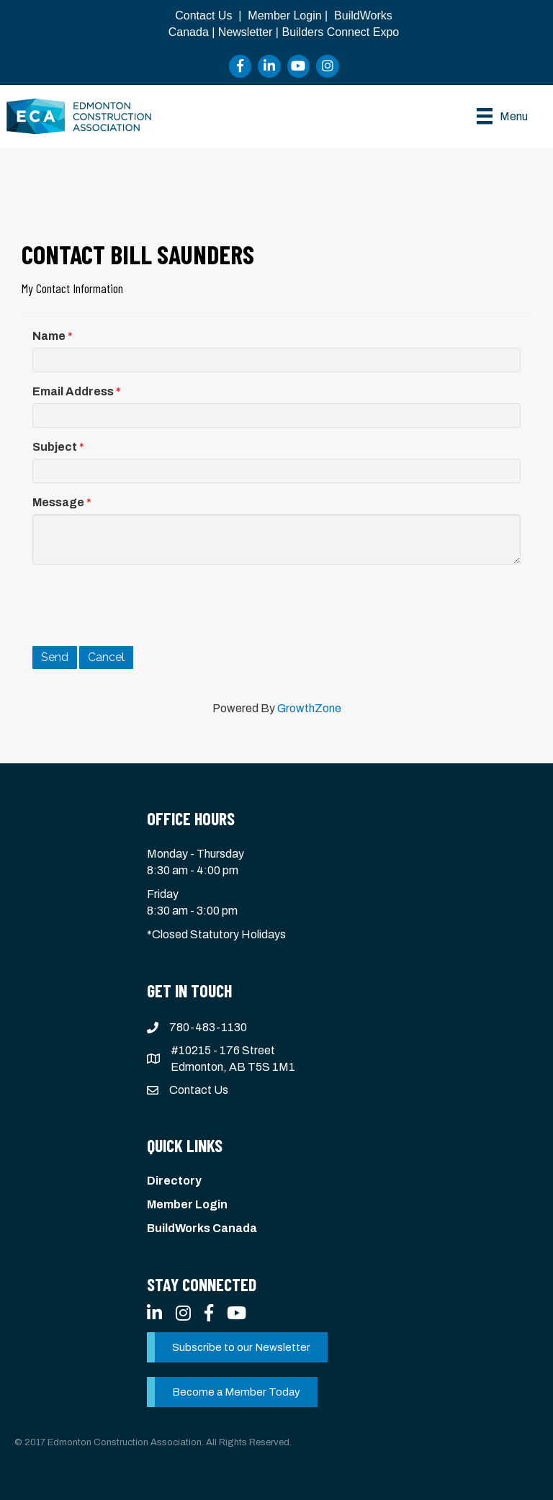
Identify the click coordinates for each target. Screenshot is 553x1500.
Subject (54, 447)
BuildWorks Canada (202, 1228)
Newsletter (245, 32)
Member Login (284, 15)
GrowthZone (309, 708)
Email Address (73, 391)
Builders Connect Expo (340, 32)
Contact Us (203, 15)
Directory (174, 1181)
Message (58, 502)
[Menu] (502, 116)
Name (49, 336)
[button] (237, 1347)
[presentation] (141, 603)
